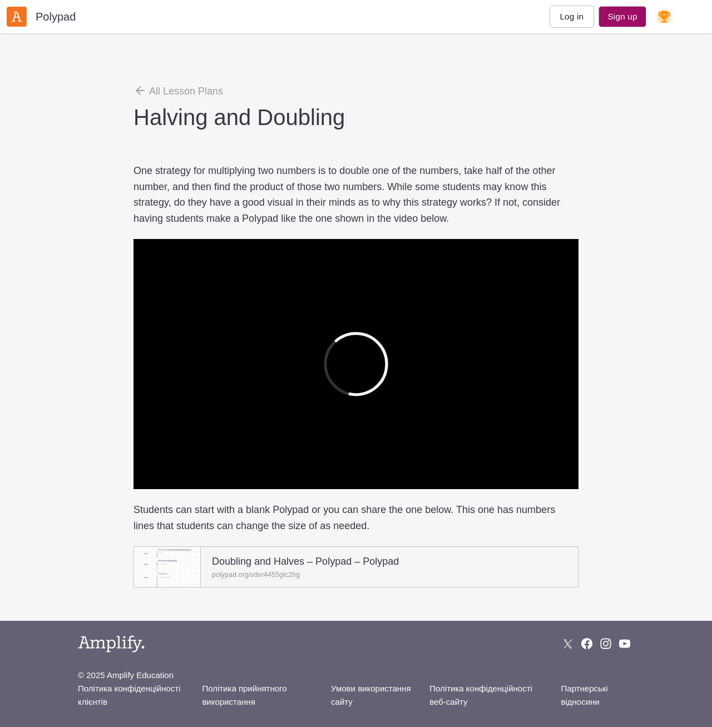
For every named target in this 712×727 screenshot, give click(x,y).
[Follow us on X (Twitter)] (567, 643)
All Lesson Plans (178, 90)
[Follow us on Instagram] (605, 643)
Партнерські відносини (584, 695)
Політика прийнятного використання (244, 695)
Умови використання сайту (371, 695)
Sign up (622, 16)
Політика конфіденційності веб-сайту (480, 695)
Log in (572, 16)
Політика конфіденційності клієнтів (129, 695)
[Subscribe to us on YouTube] (624, 643)
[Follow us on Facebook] (586, 643)
